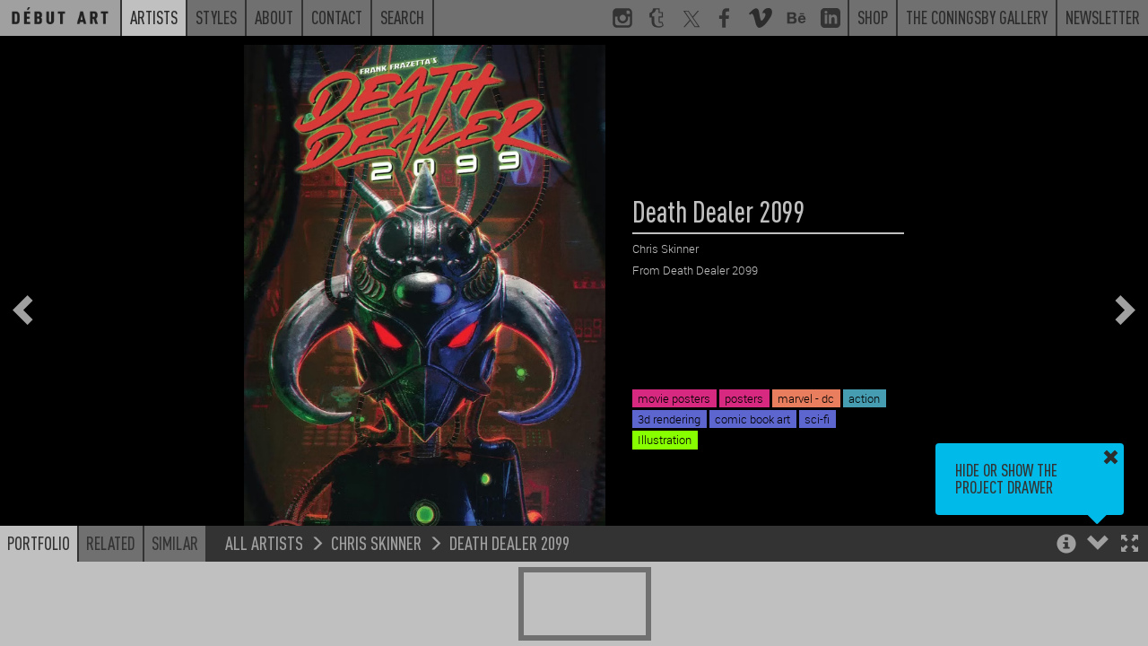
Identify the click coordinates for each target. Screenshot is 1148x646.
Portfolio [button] (38, 542)
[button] (1129, 545)
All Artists (264, 542)
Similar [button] (175, 542)
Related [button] (110, 542)
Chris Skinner (376, 542)
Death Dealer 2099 (509, 542)
